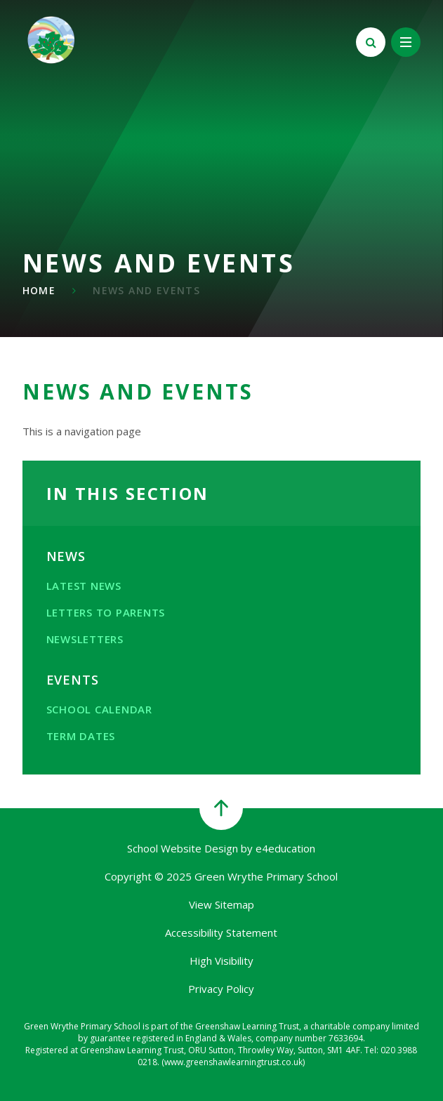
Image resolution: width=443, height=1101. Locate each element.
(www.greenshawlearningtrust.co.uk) (232, 1062)
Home (39, 290)
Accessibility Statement (221, 932)
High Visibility (221, 961)
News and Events (146, 290)
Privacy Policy (221, 989)
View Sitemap (221, 904)
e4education (285, 848)
